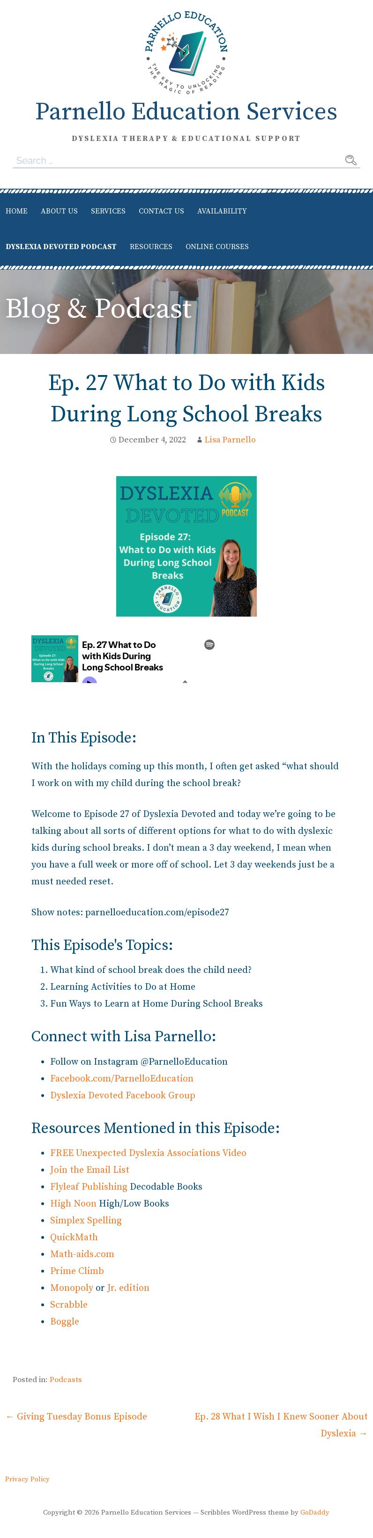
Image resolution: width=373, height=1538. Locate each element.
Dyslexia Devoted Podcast (61, 246)
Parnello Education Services (186, 112)
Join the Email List (89, 1170)
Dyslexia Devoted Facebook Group (122, 1096)
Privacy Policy (27, 1479)
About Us (59, 211)
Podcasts (66, 1380)
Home (17, 211)
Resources (151, 246)
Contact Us (161, 211)
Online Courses (217, 246)
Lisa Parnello (230, 439)
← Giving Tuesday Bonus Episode (76, 1417)
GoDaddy (314, 1512)
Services (108, 211)
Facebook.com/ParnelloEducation (122, 1079)
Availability (222, 211)
